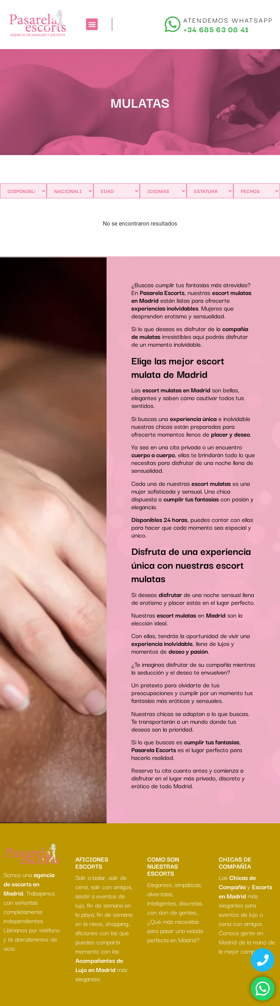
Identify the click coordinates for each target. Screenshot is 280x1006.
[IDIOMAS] (163, 190)
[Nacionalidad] (70, 190)
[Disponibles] (23, 190)
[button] (92, 24)
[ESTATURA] (210, 190)
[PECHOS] (256, 190)
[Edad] (116, 190)
